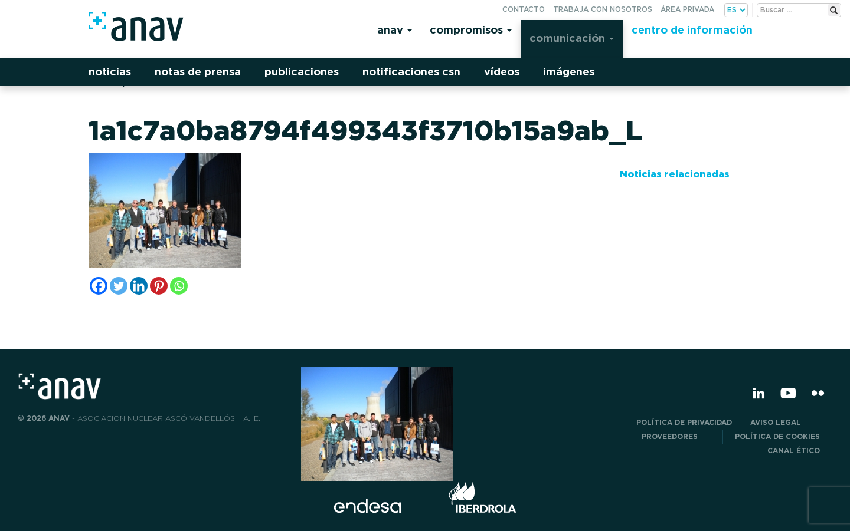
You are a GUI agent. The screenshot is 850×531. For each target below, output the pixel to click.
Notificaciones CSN (411, 71)
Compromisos (471, 30)
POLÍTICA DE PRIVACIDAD (684, 422)
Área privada (687, 9)
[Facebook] (98, 286)
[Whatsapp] (179, 286)
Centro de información (692, 30)
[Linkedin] (139, 286)
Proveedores (679, 436)
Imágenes (568, 71)
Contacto (523, 9)
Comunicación (571, 38)
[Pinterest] (159, 286)
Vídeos (501, 71)
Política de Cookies (777, 436)
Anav (394, 30)
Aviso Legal (785, 422)
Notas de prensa (198, 71)
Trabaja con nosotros (602, 9)
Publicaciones (301, 71)
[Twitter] (119, 286)
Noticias (110, 71)
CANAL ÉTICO (793, 450)
